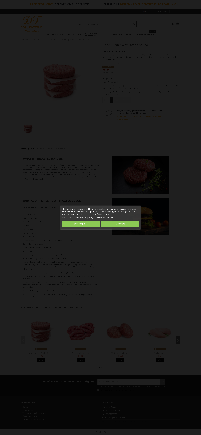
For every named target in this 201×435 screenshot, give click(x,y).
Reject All (81, 224)
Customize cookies (103, 217)
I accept (120, 224)
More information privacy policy (77, 217)
